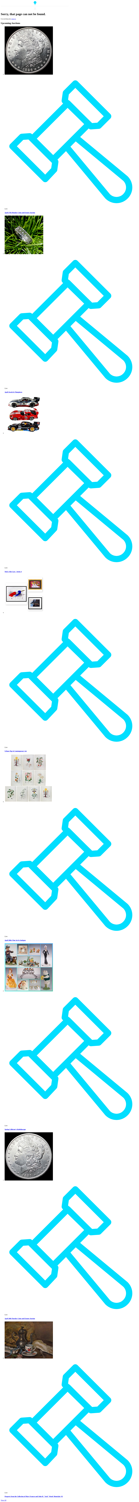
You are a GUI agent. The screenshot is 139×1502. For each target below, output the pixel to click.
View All (3, 1500)
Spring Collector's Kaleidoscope (15, 1129)
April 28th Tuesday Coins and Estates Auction (20, 1318)
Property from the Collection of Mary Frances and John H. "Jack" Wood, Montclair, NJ (34, 1496)
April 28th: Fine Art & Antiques (15, 940)
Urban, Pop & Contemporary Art (16, 751)
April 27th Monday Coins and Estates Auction (20, 212)
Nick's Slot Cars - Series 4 (13, 571)
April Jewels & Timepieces (13, 392)
